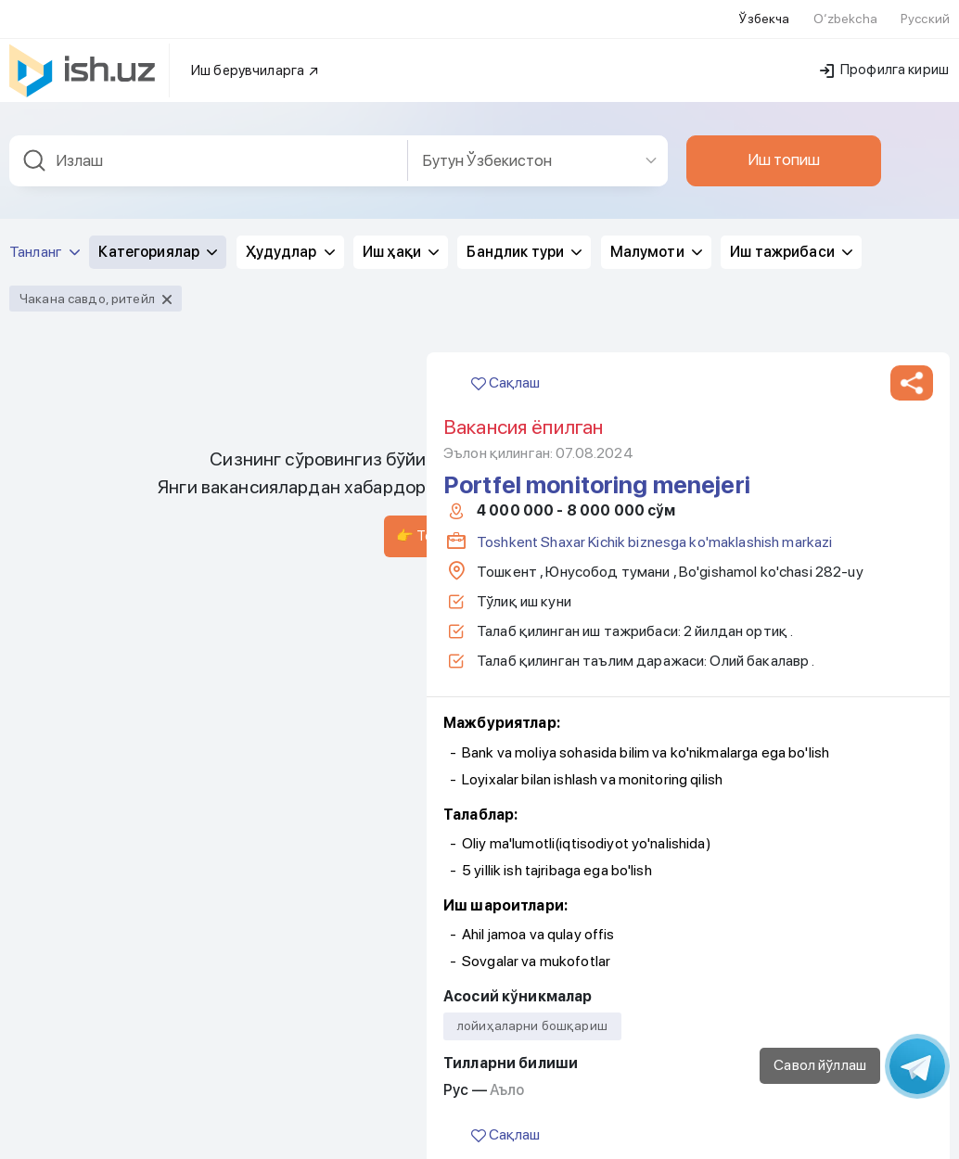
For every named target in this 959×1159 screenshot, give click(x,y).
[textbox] (208, 79)
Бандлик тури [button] (524, 170)
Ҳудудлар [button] (290, 170)
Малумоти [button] (656, 170)
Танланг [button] (44, 170)
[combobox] (208, 79)
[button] (911, 301)
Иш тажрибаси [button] (791, 170)
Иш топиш (784, 78)
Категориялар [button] (157, 170)
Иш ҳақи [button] (401, 170)
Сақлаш (505, 301)
